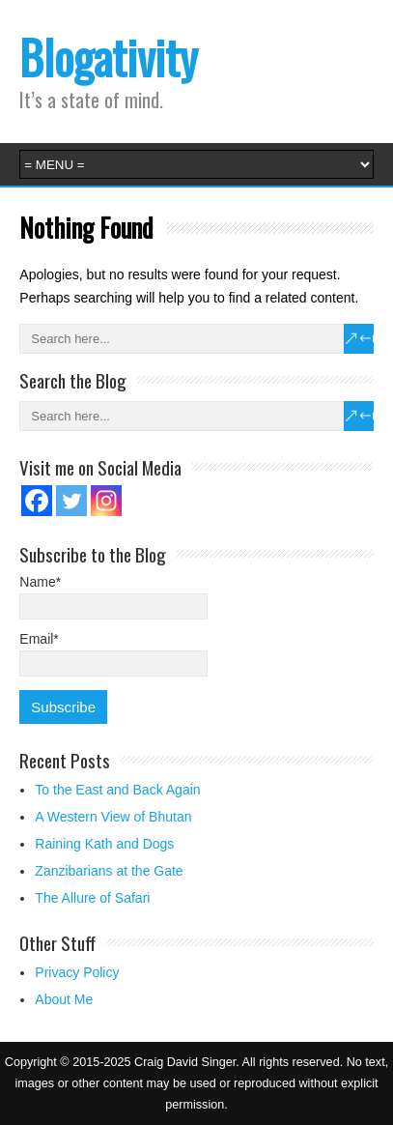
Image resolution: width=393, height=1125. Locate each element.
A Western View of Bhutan (113, 816)
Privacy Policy (77, 972)
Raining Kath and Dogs (104, 843)
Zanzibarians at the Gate (108, 871)
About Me (64, 999)
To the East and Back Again (117, 789)
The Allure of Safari (92, 898)
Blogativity (108, 56)
